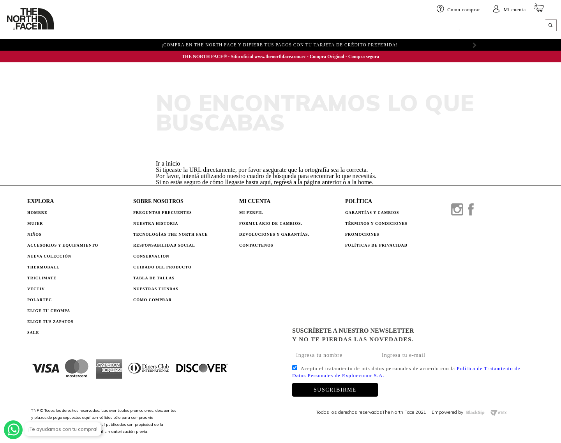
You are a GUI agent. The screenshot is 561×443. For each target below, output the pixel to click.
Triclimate (41, 278)
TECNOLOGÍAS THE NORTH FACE (170, 234)
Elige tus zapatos (50, 321)
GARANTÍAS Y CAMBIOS (372, 212)
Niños (126, 26)
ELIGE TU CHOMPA (298, 26)
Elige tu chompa (48, 311)
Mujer (103, 26)
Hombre (37, 212)
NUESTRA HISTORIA (155, 223)
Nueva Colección (49, 256)
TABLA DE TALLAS (154, 278)
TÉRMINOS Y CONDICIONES (376, 223)
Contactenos (256, 245)
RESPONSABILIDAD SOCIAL (164, 245)
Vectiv (36, 289)
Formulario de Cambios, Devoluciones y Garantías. (274, 229)
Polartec (39, 300)
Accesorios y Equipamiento (62, 245)
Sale (33, 332)
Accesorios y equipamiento (178, 26)
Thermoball (43, 267)
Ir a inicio (168, 163)
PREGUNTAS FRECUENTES (162, 212)
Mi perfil (251, 212)
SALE (334, 26)
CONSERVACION (151, 256)
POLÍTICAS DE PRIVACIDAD (376, 245)
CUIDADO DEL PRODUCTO (162, 267)
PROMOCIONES (362, 234)
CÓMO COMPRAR (152, 300)
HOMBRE (77, 26)
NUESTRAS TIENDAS (155, 289)
